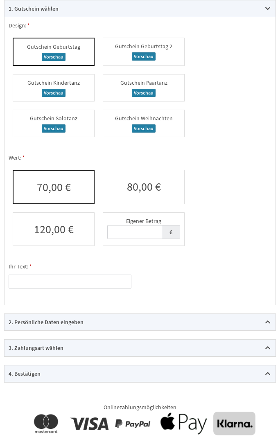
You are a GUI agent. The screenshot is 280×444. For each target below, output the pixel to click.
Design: (17, 25)
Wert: (15, 157)
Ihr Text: (18, 266)
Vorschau (53, 57)
